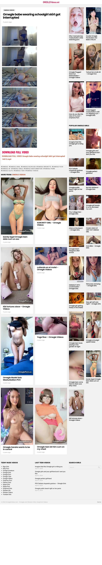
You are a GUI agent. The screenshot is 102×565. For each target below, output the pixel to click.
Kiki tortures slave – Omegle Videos (16, 307)
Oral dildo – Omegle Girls (93, 247)
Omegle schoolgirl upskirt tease (92, 341)
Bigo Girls (6, 466)
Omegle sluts (7, 171)
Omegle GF (6, 169)
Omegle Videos (32, 171)
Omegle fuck (58, 167)
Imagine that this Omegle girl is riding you (76, 144)
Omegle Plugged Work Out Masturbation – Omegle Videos (75, 75)
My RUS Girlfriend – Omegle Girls (93, 188)
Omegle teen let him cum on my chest (50, 448)
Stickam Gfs (7, 490)
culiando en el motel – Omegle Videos (47, 268)
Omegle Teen (20, 171)
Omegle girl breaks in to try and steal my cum (93, 207)
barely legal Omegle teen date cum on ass (15, 238)
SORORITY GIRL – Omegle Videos (49, 223)
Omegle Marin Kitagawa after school (74, 251)
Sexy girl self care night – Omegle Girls (93, 303)
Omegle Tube (7, 476)
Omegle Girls (17, 169)
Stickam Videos (8, 492)
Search (99, 468)
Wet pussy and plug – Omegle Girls (93, 285)
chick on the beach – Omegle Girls (76, 229)
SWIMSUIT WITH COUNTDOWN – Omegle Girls (74, 287)
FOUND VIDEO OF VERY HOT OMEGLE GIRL (92, 230)
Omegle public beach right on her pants (75, 189)
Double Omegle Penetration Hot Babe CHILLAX (91, 38)
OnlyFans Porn (7, 480)
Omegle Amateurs (8, 470)
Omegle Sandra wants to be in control (16, 448)
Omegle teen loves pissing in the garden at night (75, 345)
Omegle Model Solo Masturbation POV (12, 378)
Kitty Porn (6, 468)
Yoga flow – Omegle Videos (50, 337)
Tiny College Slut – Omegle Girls (75, 213)
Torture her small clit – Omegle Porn (93, 73)
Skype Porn (6, 486)
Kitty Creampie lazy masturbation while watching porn (76, 38)
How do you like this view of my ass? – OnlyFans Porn (76, 116)
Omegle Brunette (44, 167)
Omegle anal (15, 167)
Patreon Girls (7, 482)
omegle (5, 167)
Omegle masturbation (34, 169)
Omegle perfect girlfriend (91, 172)
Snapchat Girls (7, 488)
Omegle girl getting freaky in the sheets (76, 307)
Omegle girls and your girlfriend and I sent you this (93, 152)
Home (99, 502)
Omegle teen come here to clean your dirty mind (76, 384)
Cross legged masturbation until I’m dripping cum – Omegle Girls (93, 112)
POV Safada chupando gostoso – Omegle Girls (76, 170)
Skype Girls (6, 484)
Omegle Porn (50, 169)
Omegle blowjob (29, 167)
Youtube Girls (7, 494)
